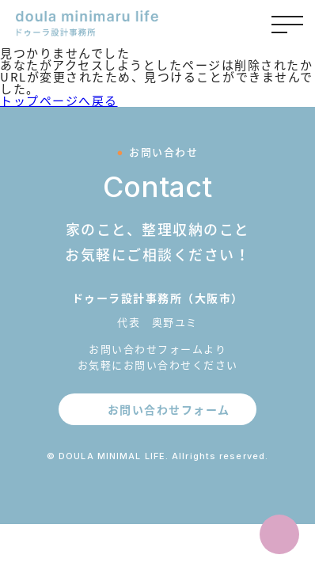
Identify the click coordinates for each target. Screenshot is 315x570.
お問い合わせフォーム (169, 409)
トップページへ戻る (59, 100)
